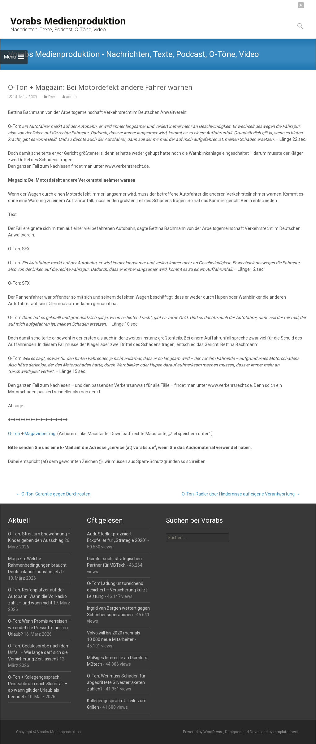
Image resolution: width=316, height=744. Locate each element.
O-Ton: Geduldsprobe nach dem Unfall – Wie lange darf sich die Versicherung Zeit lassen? (39, 652)
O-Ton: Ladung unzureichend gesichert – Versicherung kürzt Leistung (117, 590)
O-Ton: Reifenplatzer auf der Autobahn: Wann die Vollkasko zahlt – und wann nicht (37, 596)
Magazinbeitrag (39, 433)
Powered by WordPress (203, 732)
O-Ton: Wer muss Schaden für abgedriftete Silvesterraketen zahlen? (116, 682)
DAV (51, 97)
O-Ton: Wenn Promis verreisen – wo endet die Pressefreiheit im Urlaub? (39, 628)
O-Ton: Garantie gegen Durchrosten (53, 493)
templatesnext (285, 732)
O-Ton (14, 433)
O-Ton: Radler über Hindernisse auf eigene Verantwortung (241, 493)
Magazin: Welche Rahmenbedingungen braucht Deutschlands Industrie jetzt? (37, 565)
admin (71, 97)
